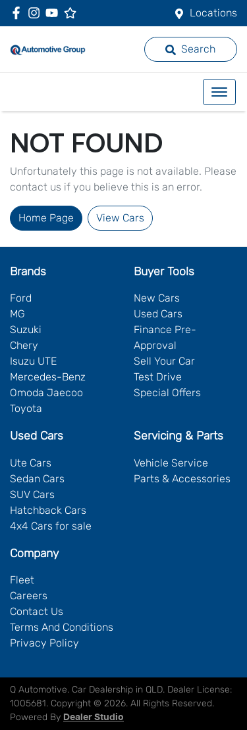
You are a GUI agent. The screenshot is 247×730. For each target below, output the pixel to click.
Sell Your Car (164, 361)
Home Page (46, 218)
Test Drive (158, 377)
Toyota (26, 408)
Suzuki (25, 329)
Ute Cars (30, 463)
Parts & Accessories (182, 478)
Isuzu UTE (33, 361)
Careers (28, 595)
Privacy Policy (44, 643)
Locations (213, 13)
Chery (24, 345)
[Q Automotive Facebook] (19, 13)
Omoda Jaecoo (46, 392)
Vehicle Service (171, 463)
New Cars (157, 298)
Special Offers (167, 392)
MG (17, 314)
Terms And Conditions (61, 627)
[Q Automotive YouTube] (54, 13)
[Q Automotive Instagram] (36, 13)
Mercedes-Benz (48, 377)
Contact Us (36, 611)
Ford (21, 298)
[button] (219, 92)
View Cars (120, 218)
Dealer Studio (93, 717)
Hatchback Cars (48, 510)
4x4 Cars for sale (51, 526)
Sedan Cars (37, 478)
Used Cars (158, 314)
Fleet (22, 580)
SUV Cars (32, 494)
